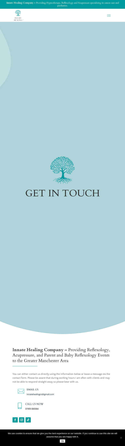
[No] (121, 437)
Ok (62, 441)
